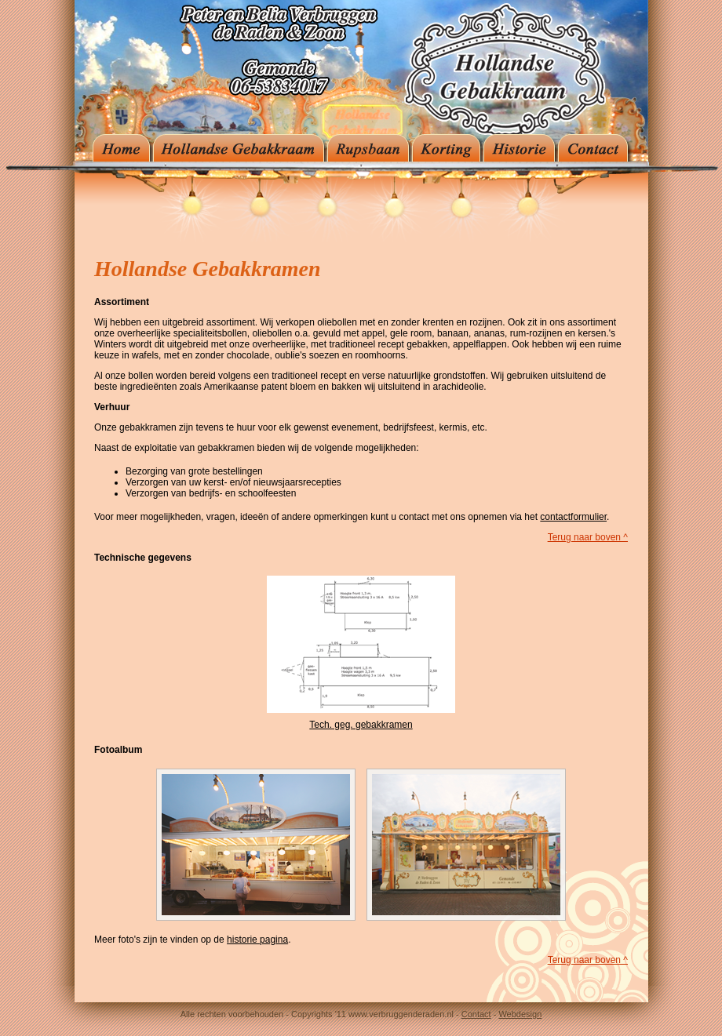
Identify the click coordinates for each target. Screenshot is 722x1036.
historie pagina (257, 939)
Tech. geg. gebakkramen (360, 724)
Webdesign (520, 1014)
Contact (476, 1014)
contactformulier (573, 516)
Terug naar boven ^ (588, 537)
